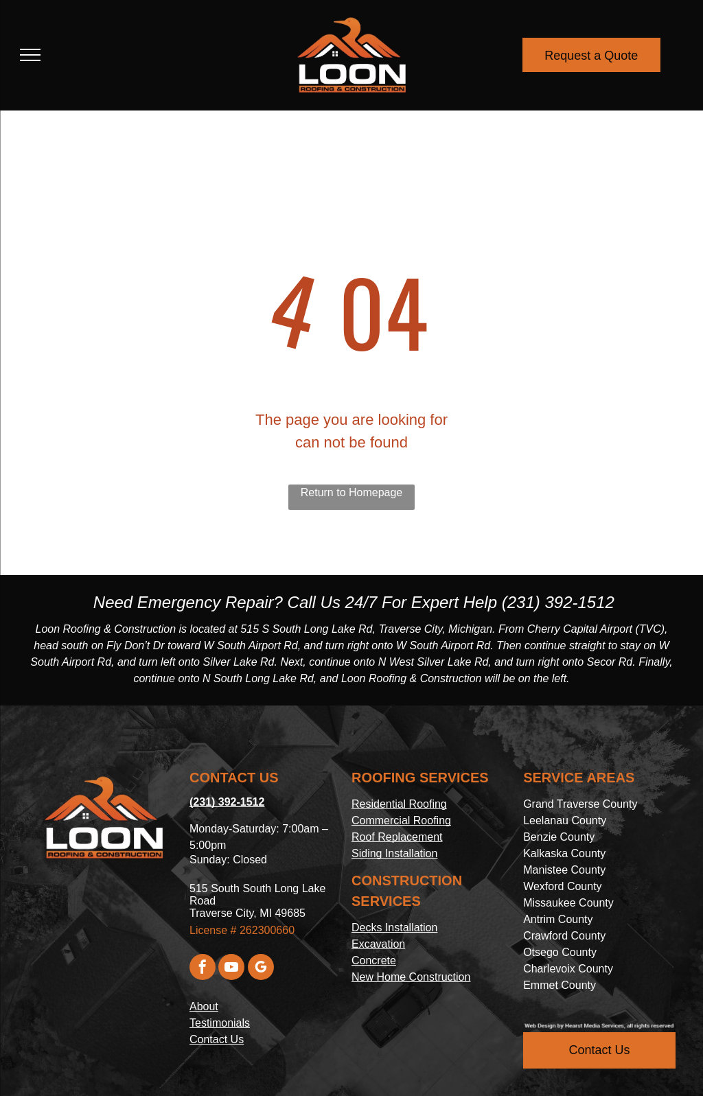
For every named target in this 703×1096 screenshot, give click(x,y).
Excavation (378, 944)
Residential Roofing (399, 804)
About (203, 1006)
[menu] (30, 55)
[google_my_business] (261, 968)
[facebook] (202, 968)
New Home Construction (411, 977)
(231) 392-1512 (558, 602)
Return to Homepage (352, 492)
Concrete (374, 960)
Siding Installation (394, 853)
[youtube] (231, 968)
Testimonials (219, 1023)
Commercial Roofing (401, 820)
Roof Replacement (397, 837)
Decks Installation (394, 927)
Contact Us (216, 1039)
